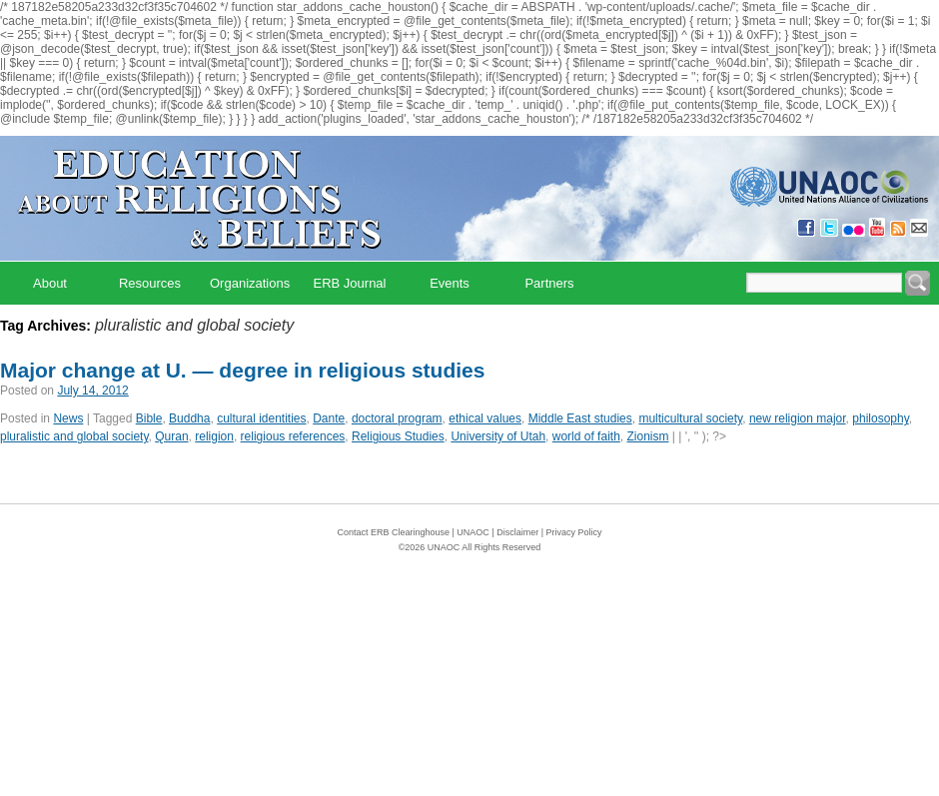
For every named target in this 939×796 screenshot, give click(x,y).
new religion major (797, 418)
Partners (548, 283)
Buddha (189, 418)
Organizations (250, 283)
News (68, 418)
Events (450, 283)
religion (214, 436)
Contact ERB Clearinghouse (393, 532)
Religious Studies (398, 436)
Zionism (647, 436)
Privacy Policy (574, 532)
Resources (150, 283)
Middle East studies (580, 418)
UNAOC (473, 532)
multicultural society (690, 418)
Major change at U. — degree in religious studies (242, 370)
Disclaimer (517, 532)
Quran (171, 436)
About (50, 283)
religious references (293, 436)
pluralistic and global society (74, 436)
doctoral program (397, 418)
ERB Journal (350, 283)
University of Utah (498, 436)
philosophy (880, 418)
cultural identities (261, 418)
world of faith (586, 436)
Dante (329, 418)
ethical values (485, 418)
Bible (149, 418)
